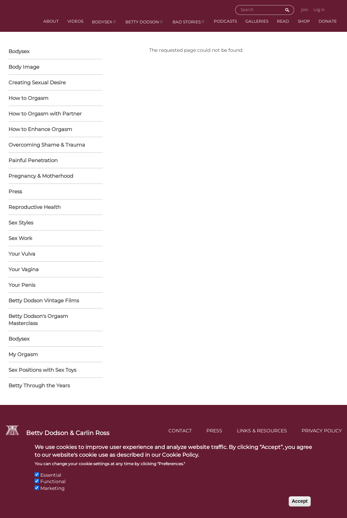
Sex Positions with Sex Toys (42, 370)
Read (283, 21)
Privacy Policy (322, 431)
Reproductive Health (53, 207)
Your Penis (53, 285)
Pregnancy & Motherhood (53, 176)
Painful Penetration (33, 160)
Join (304, 10)
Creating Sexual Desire (37, 82)
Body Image (23, 67)
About (51, 21)
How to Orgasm (53, 98)
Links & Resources (262, 431)
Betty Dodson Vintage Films (43, 300)
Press (15, 191)
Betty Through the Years (39, 385)
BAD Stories (188, 21)
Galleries (256, 21)
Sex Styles (53, 223)
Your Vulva (53, 254)
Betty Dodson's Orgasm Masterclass (38, 319)
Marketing (52, 494)
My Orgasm (23, 354)
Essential (50, 480)
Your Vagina (53, 270)
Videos (75, 21)
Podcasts (225, 21)
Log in (319, 10)
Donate (328, 21)
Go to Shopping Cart (334, 9)
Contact (180, 431)
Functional (53, 487)
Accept (300, 507)
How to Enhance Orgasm (53, 129)
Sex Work (20, 238)
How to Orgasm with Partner (53, 114)
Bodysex (104, 21)
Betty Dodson (144, 21)
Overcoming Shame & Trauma (46, 145)
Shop (304, 21)
